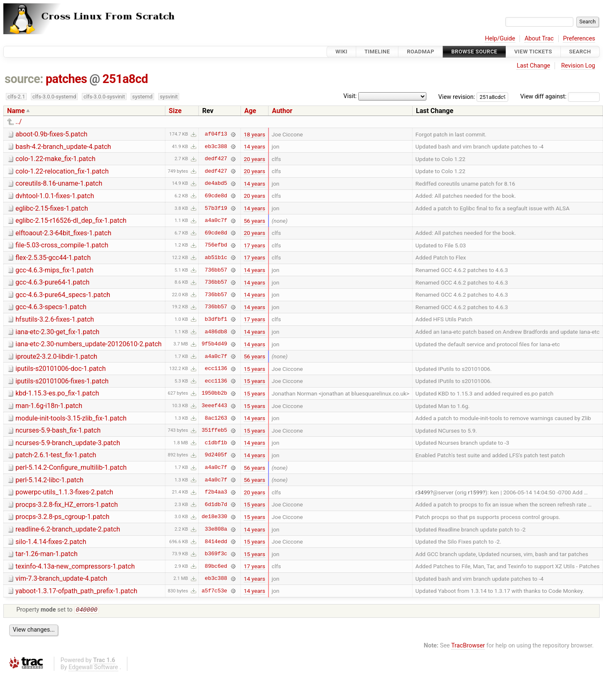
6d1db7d (216, 504)
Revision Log (578, 65)
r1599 (475, 492)
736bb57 (216, 270)
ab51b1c (216, 257)
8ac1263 (216, 418)
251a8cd (125, 79)
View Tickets (533, 51)
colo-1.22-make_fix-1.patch (55, 159)
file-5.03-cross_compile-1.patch (61, 245)
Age (250, 111)
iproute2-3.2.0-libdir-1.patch (56, 356)
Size (175, 111)
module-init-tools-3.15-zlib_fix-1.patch (71, 418)
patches (66, 79)
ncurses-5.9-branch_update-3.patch (67, 443)
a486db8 (216, 331)
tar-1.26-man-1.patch (46, 554)
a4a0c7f (216, 220)
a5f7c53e (214, 590)
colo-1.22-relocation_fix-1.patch (62, 171)
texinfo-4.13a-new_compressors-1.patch (75, 566)
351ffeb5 (214, 430)
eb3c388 (216, 146)
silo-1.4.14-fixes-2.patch (50, 542)
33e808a (216, 529)
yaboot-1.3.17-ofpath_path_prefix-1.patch (76, 591)
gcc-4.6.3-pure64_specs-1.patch (62, 295)
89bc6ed (216, 566)
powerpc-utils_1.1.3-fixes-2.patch (64, 492)
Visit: (350, 96)
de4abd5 (216, 183)
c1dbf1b (216, 442)
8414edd (216, 541)
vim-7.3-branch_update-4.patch (61, 578)
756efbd (216, 245)
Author (282, 111)
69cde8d (216, 195)
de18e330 (214, 517)
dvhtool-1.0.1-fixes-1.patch (54, 196)
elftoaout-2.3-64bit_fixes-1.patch (63, 233)
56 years (254, 220)
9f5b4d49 (214, 344)
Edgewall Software (93, 668)
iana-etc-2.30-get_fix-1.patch (57, 332)
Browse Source (474, 51)
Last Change (533, 65)
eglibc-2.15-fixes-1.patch (51, 208)
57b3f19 (216, 208)
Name (16, 111)
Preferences (579, 38)
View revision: (456, 96)
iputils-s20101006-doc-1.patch (60, 369)
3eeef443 (214, 406)
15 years (254, 368)
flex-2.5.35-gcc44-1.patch (53, 258)
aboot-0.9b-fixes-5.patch (51, 134)
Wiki (341, 51)
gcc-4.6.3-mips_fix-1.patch (54, 270)
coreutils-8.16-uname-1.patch (58, 183)
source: (24, 79)
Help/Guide (500, 38)
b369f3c (216, 554)
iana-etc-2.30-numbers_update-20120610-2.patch (88, 344)
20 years (254, 159)
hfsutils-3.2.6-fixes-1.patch (54, 319)
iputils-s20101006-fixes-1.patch (62, 381)
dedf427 (216, 159)
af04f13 (216, 134)
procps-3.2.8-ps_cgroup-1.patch (62, 517)
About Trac (539, 38)
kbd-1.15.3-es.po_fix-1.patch (57, 393)
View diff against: (560, 96)
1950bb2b (214, 393)
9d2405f (216, 455)
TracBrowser (468, 646)
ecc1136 (216, 369)
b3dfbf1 (216, 319)
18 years (254, 134)
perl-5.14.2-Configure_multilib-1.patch (71, 467)
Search (580, 51)
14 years (254, 146)
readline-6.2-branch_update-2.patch (67, 529)
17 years (254, 245)
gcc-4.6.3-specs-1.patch (50, 307)
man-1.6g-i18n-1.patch (48, 406)
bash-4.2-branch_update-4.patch (63, 147)
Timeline (377, 51)
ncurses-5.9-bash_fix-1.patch (58, 430)
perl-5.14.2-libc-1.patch (49, 480)
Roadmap (420, 51)
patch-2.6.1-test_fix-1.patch (55, 455)
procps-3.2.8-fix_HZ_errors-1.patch (66, 505)
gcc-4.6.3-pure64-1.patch (52, 282)
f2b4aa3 (216, 492)
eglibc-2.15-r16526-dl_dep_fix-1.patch (71, 220)
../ (18, 122)
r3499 (423, 492)
